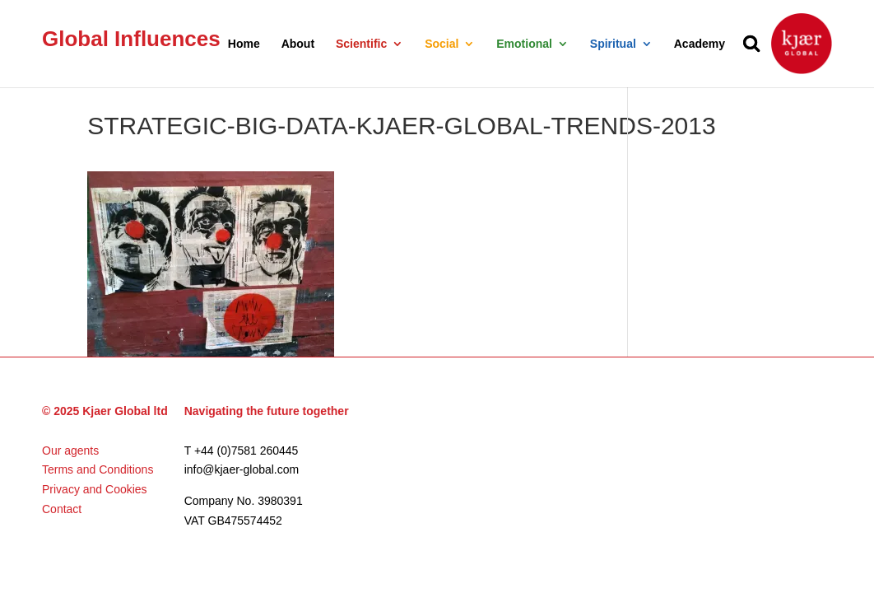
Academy (699, 44)
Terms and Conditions (97, 469)
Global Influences (131, 38)
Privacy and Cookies (94, 489)
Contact (61, 509)
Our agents (70, 450)
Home (244, 44)
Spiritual (613, 44)
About (297, 44)
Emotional (524, 44)
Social (441, 44)
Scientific (361, 44)
